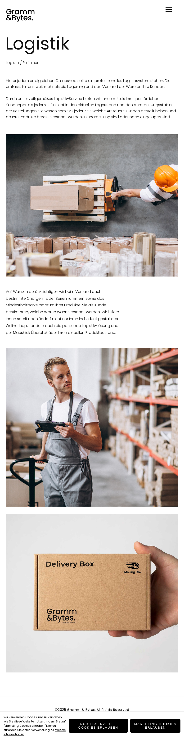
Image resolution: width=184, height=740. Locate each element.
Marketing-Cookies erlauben (155, 725)
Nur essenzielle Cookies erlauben (98, 725)
